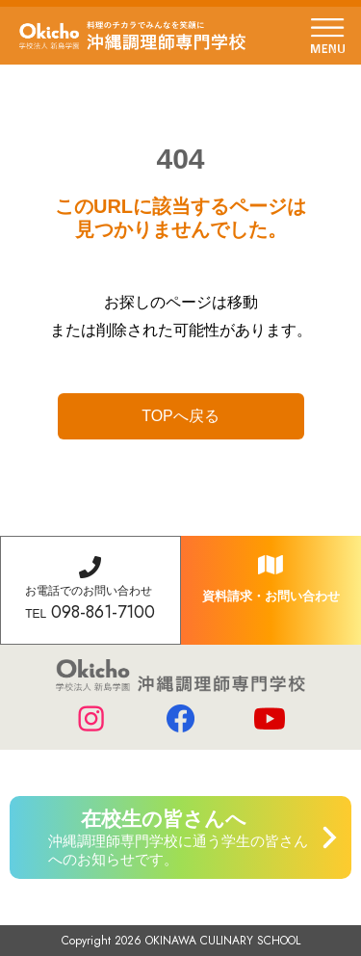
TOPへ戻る (180, 416)
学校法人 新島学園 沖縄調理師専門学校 (132, 36)
